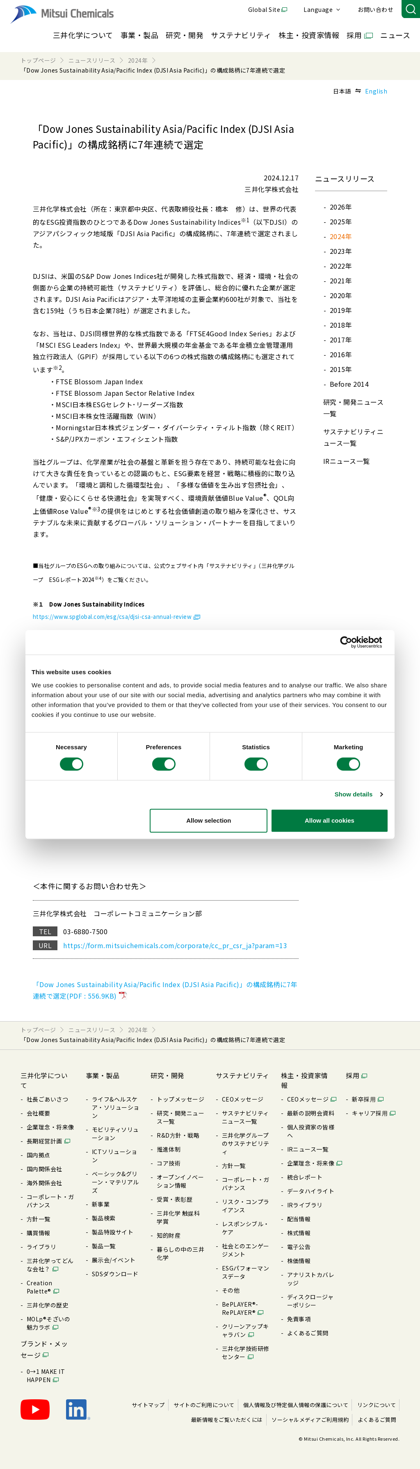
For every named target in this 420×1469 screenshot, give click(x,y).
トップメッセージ (180, 1099)
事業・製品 (139, 35)
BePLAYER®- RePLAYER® (240, 1308)
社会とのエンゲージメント (245, 1250)
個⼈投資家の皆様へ (311, 1131)
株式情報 (299, 1233)
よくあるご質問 (308, 1333)
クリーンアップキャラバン (245, 1330)
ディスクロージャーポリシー (310, 1301)
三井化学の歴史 (47, 1305)
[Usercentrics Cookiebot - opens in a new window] (352, 642)
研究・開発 (184, 35)
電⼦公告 (299, 1247)
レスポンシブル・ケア (245, 1228)
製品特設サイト (112, 1232)
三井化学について (83, 35)
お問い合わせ (375, 9)
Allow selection (208, 820)
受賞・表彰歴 (174, 1199)
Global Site (264, 9)
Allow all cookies (329, 820)
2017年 (341, 339)
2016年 (341, 354)
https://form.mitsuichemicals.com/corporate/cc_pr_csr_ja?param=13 (175, 945)
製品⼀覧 (104, 1246)
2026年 (341, 207)
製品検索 (104, 1218)
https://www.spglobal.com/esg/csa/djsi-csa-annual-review (112, 616)
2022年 (341, 266)
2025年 (341, 221)
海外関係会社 (44, 1183)
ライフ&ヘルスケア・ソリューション (115, 1107)
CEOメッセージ (243, 1099)
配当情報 (299, 1219)
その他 (231, 1290)
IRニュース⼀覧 (346, 461)
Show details (354, 794)
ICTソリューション (114, 1155)
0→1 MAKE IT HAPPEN (46, 1375)
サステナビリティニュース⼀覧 (245, 1117)
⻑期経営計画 (44, 1141)
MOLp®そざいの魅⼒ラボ (48, 1323)
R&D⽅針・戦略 (178, 1135)
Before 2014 (349, 384)
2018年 (341, 325)
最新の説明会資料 (311, 1113)
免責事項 (299, 1319)
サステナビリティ (241, 35)
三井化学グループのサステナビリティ (245, 1143)
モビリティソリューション (115, 1133)
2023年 (341, 251)
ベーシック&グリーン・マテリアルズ (115, 1182)
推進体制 (168, 1149)
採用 (354, 35)
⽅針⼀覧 (38, 1219)
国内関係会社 (44, 1169)
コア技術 (168, 1163)
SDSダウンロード (115, 1274)
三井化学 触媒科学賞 (178, 1217)
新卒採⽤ (364, 1099)
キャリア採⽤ (370, 1113)
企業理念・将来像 (50, 1127)
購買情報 (38, 1233)
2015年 (341, 369)
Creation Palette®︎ (39, 1287)
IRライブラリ (305, 1205)
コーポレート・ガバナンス (50, 1201)
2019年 (341, 310)
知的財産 (168, 1235)
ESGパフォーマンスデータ (245, 1272)
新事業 (101, 1204)
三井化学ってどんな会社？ (50, 1265)
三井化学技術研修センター (245, 1352)
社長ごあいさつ (47, 1099)
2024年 (341, 236)
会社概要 (38, 1113)
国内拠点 (38, 1155)
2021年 (341, 280)
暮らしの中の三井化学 (180, 1253)
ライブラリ (41, 1247)
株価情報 (299, 1261)
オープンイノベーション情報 (180, 1181)
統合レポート (305, 1177)
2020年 (341, 295)
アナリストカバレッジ (311, 1279)
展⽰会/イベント (114, 1260)
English (376, 91)
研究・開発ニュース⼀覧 (180, 1117)
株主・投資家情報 (308, 35)
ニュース (395, 35)
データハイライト (311, 1191)
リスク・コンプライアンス (245, 1206)
